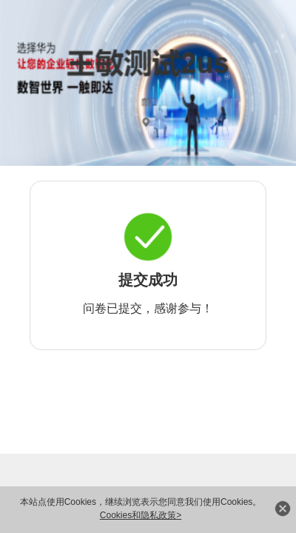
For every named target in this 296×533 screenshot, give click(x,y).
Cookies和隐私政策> (140, 515)
